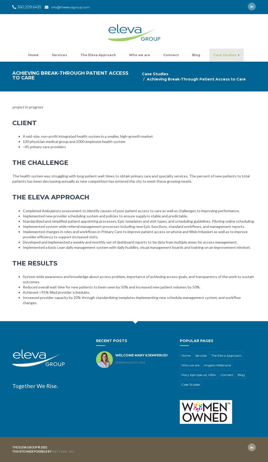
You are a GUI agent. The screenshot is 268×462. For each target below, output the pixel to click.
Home (33, 55)
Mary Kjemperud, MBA (198, 375)
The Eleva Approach (98, 55)
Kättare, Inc (63, 451)
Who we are (139, 55)
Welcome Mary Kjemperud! (141, 355)
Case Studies (226, 55)
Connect (171, 55)
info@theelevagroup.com (70, 7)
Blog (196, 55)
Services (59, 55)
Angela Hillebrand (217, 365)
